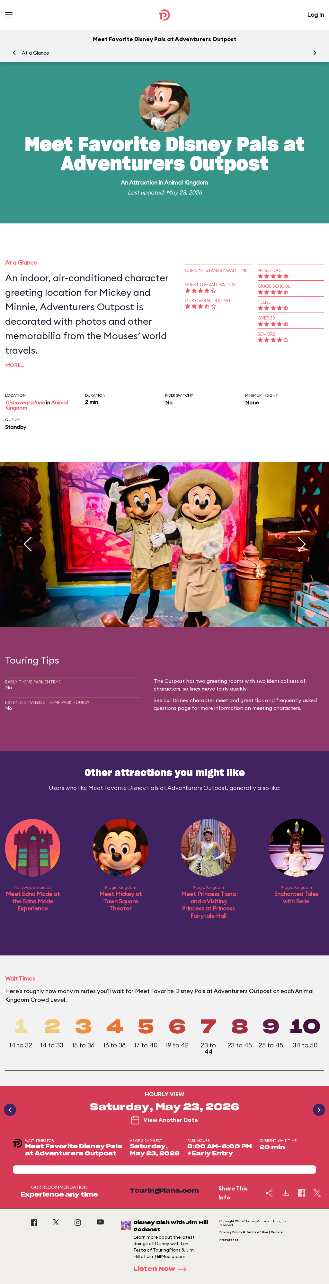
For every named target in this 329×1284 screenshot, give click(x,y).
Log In (315, 14)
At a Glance (35, 53)
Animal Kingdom (186, 182)
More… (14, 365)
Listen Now (162, 1269)
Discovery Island (25, 402)
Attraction (143, 182)
